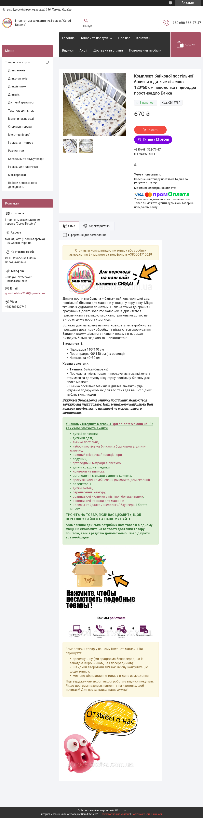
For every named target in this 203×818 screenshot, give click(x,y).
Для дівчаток (17, 86)
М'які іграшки (17, 175)
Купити (153, 129)
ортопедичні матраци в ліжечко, (97, 463)
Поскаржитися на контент (115, 814)
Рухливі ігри (16, 150)
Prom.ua (121, 810)
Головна (68, 38)
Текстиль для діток (21, 110)
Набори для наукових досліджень (22, 184)
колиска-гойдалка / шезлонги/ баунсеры (104, 505)
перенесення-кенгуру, (89, 492)
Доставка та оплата (108, 50)
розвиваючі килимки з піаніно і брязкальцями (108, 496)
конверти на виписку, (89, 471)
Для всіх (13, 94)
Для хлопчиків (18, 78)
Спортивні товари (20, 126)
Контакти (143, 38)
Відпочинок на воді (21, 118)
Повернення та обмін (145, 50)
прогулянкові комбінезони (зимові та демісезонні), (111, 480)
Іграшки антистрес (20, 142)
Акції (83, 50)
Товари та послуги (94, 38)
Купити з (156, 139)
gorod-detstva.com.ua (130, 424)
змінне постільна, (86, 442)
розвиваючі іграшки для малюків (98, 501)
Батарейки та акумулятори (26, 158)
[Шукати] (86, 21)
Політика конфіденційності (147, 814)
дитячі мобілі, (83, 488)
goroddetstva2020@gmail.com (25, 293)
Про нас (124, 38)
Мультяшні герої (19, 134)
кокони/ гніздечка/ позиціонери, (97, 455)
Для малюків (17, 70)
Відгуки (67, 50)
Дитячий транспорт (21, 102)
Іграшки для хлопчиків (23, 166)
